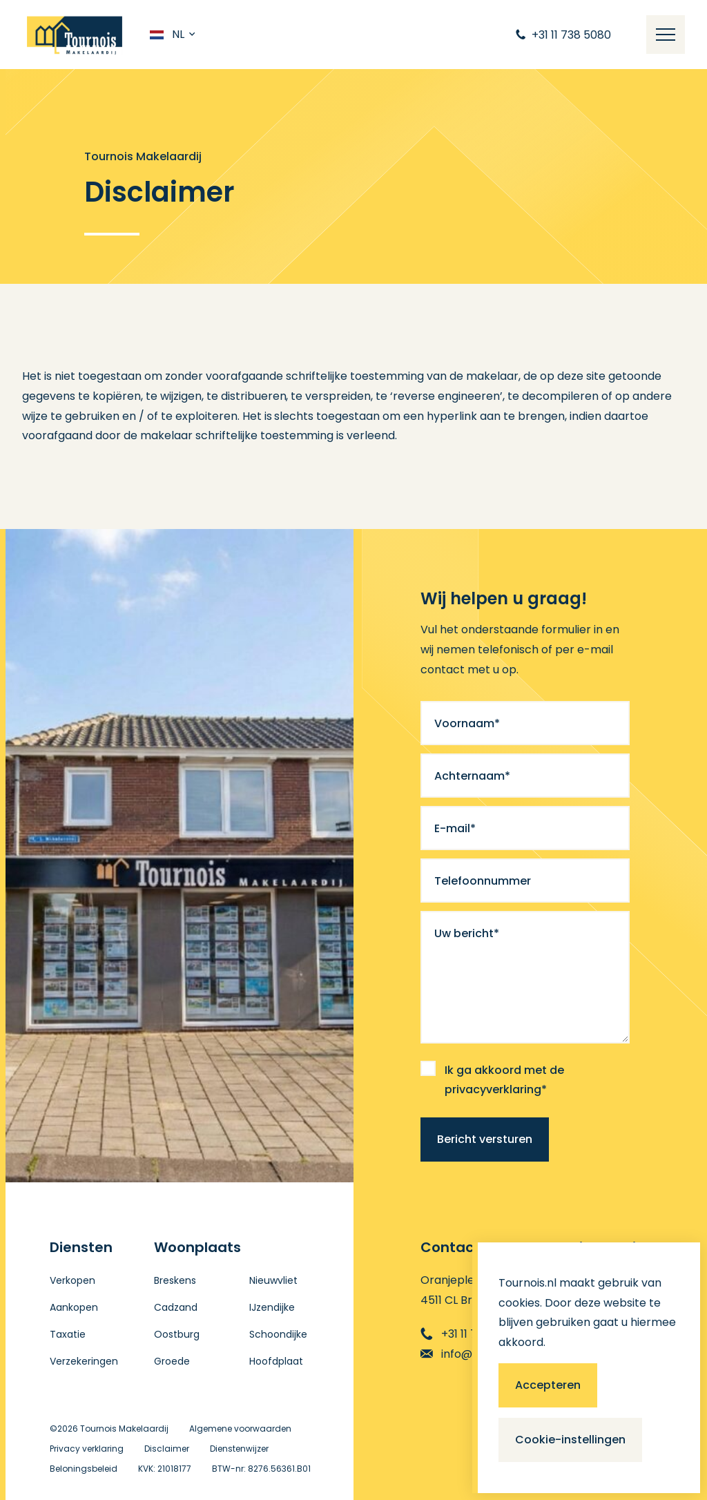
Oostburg (177, 1334)
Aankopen (74, 1307)
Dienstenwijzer (239, 1448)
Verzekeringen (84, 1361)
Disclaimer (166, 1448)
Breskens (175, 1280)
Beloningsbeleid (83, 1468)
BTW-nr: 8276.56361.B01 (261, 1468)
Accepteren (548, 1385)
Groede (172, 1361)
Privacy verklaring (87, 1448)
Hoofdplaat (276, 1361)
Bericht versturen (484, 1139)
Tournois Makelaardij (124, 1428)
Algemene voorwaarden (240, 1428)
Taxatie (68, 1334)
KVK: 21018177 (164, 1468)
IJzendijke (272, 1307)
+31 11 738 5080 (470, 1334)
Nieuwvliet (273, 1280)
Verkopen (72, 1280)
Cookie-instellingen (570, 1440)
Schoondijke (278, 1334)
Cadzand (175, 1307)
